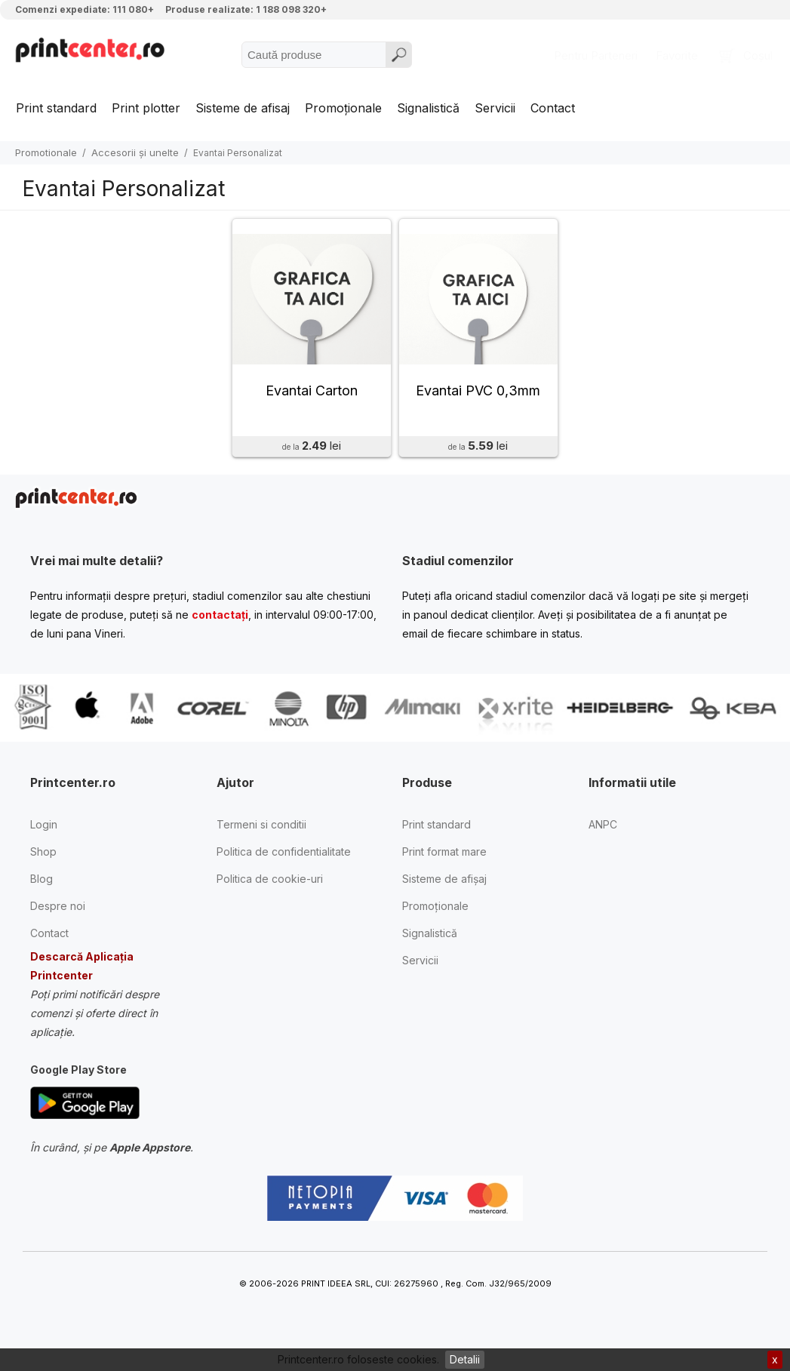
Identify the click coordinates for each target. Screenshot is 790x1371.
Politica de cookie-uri (270, 884)
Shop (43, 857)
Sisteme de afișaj (444, 884)
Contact (552, 107)
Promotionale (46, 152)
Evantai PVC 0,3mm (478, 396)
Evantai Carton (312, 396)
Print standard (56, 107)
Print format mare (444, 857)
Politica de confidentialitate (284, 857)
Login (43, 830)
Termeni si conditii (261, 830)
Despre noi (57, 911)
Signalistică (428, 107)
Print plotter (146, 107)
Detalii (465, 1359)
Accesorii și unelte (135, 152)
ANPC (603, 830)
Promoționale (343, 107)
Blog (41, 884)
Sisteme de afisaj (242, 107)
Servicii (495, 107)
